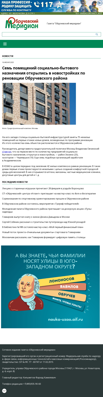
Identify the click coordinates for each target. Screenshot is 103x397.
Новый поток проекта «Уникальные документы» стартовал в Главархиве (41, 232)
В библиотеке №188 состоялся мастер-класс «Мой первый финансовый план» (42, 227)
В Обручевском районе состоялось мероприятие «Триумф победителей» (40, 203)
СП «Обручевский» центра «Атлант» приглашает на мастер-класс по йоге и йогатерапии (49, 193)
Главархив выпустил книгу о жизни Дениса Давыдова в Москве (36, 216)
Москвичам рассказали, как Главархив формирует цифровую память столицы (43, 237)
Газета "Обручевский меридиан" (64, 23)
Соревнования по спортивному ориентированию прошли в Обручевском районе (45, 198)
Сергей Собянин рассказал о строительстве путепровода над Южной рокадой (43, 222)
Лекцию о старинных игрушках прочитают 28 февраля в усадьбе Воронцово (43, 188)
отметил (6, 151)
